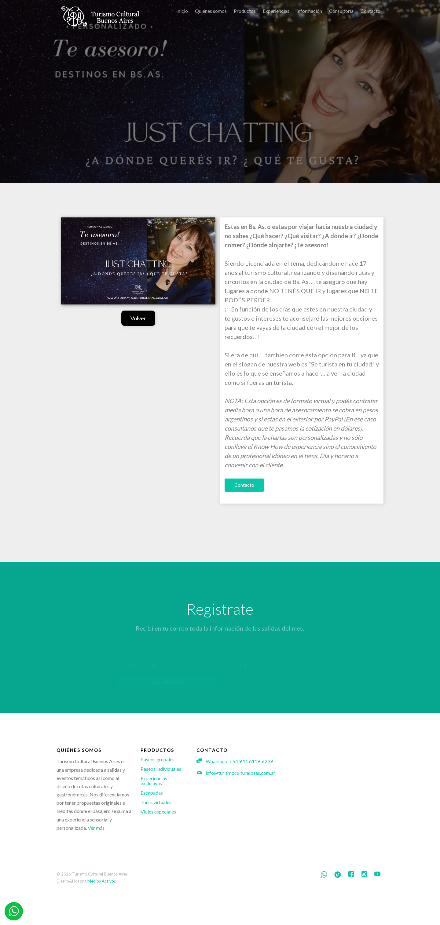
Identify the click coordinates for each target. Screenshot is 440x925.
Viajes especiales (158, 811)
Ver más (96, 828)
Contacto (244, 485)
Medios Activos (101, 881)
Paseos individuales (161, 769)
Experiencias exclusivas (154, 780)
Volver (138, 318)
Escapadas (152, 793)
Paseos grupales (157, 759)
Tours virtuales (156, 802)
